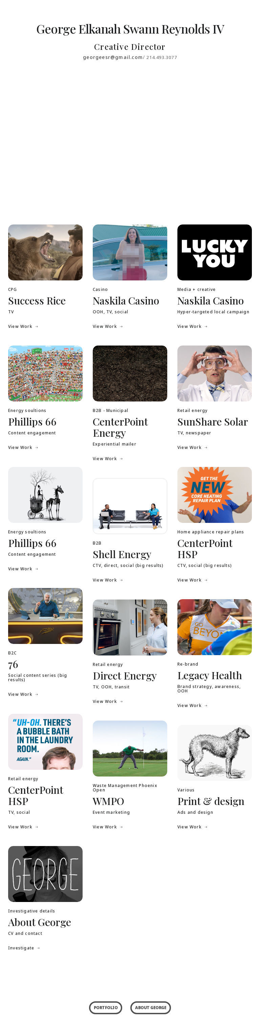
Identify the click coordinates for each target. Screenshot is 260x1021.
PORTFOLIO (106, 1007)
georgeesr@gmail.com (113, 57)
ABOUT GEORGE (150, 1007)
